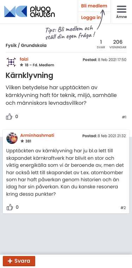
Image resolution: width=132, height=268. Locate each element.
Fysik (11, 46)
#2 (123, 208)
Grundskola (33, 46)
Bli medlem (94, 5)
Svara (22, 261)
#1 (124, 117)
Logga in (91, 17)
